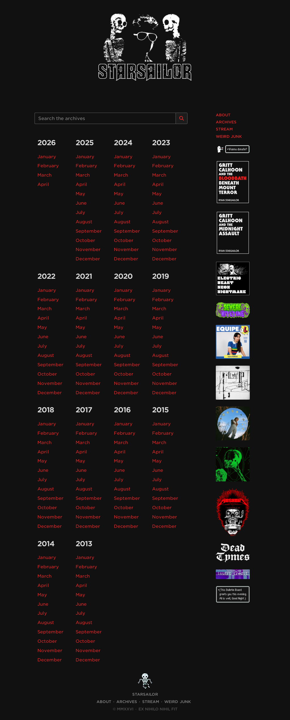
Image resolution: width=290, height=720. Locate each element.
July (80, 212)
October (85, 239)
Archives (226, 122)
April (43, 184)
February (48, 165)
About (223, 115)
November (88, 248)
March (44, 175)
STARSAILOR (145, 690)
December (88, 258)
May (81, 193)
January (46, 156)
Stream (224, 129)
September (89, 230)
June (81, 202)
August (84, 221)
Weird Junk (229, 136)
